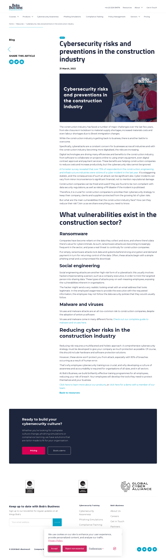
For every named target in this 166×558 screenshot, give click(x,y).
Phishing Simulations (72, 17)
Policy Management (116, 17)
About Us (115, 511)
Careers (114, 516)
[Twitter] (16, 62)
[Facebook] (21, 62)
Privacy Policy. (55, 540)
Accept (54, 548)
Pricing (147, 17)
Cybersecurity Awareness (47, 17)
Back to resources (70, 393)
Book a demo (59, 450)
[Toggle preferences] (96, 548)
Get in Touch (152, 7)
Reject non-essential (74, 548)
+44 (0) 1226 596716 (112, 7)
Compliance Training (94, 17)
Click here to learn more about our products (83, 385)
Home (11, 24)
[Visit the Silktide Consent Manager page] (115, 549)
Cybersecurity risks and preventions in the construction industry (50, 24)
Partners (115, 526)
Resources (127, 7)
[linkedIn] (11, 62)
